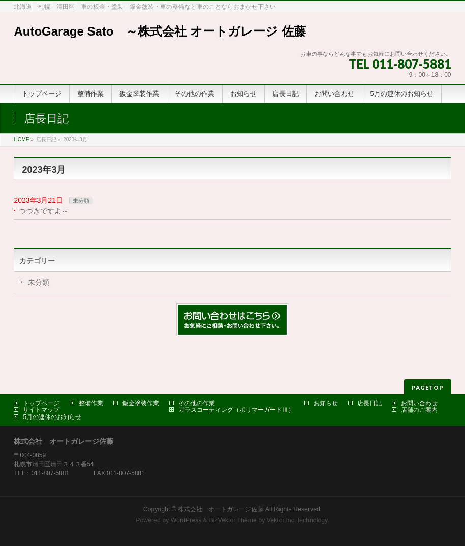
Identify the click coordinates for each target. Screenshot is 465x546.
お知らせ (326, 403)
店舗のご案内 (419, 409)
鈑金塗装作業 (140, 403)
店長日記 (369, 403)
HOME (21, 139)
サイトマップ (41, 409)
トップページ (41, 403)
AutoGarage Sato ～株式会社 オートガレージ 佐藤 (159, 31)
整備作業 (91, 403)
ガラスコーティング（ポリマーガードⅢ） (236, 409)
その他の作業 (196, 403)
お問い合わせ (419, 403)
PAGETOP (428, 387)
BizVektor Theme (233, 520)
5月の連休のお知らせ (52, 417)
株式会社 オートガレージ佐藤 (220, 509)
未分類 (81, 201)
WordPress (186, 520)
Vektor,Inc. (281, 520)
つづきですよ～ (44, 211)
